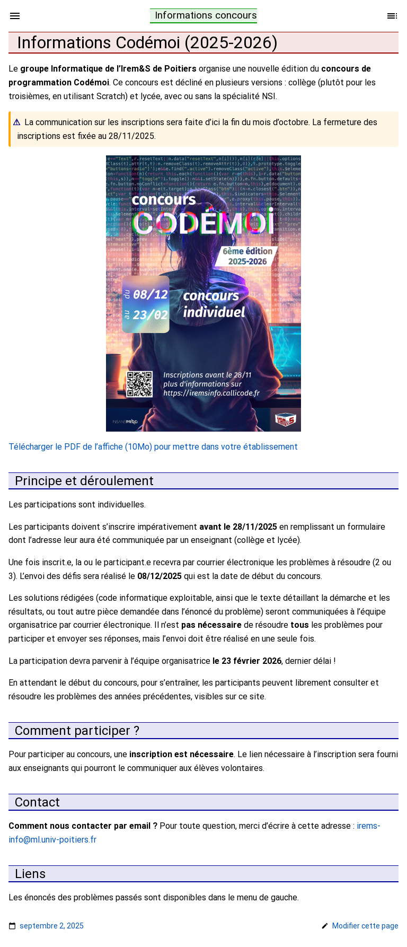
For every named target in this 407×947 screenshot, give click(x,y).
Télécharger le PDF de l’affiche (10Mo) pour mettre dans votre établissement (153, 447)
